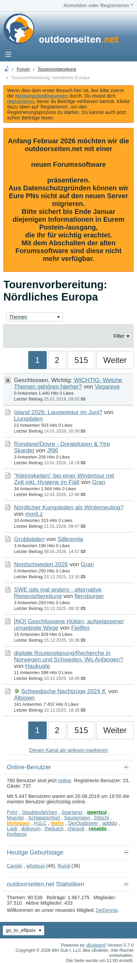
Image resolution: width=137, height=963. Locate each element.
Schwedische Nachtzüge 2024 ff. (64, 691)
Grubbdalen (29, 539)
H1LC (40, 823)
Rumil (64, 866)
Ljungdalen (28, 418)
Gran (98, 482)
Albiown (24, 697)
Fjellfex (80, 627)
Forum (23, 69)
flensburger (89, 596)
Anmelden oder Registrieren (98, 5)
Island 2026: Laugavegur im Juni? (58, 412)
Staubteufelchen (39, 812)
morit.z (34, 513)
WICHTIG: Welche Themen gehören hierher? (68, 383)
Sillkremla (70, 539)
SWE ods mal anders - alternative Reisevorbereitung (58, 592)
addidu (109, 823)
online (64, 780)
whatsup (36, 866)
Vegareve (107, 386)
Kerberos (17, 834)
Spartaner (72, 812)
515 (81, 360)
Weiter (115, 360)
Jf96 (52, 450)
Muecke (15, 817)
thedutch (54, 828)
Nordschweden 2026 (41, 564)
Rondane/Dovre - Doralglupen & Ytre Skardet (62, 447)
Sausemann (77, 817)
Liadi (12, 828)
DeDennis (107, 910)
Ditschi (101, 817)
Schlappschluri (44, 817)
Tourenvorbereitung (56, 69)
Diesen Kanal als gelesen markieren (68, 750)
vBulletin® (96, 945)
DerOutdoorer (83, 823)
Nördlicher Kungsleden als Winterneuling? (69, 507)
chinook (76, 828)
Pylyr (12, 812)
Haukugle (37, 665)
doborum (31, 828)
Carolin (14, 866)
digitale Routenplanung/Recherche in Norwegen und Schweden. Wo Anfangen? (68, 656)
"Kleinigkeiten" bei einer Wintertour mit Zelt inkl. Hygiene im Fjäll (64, 478)
